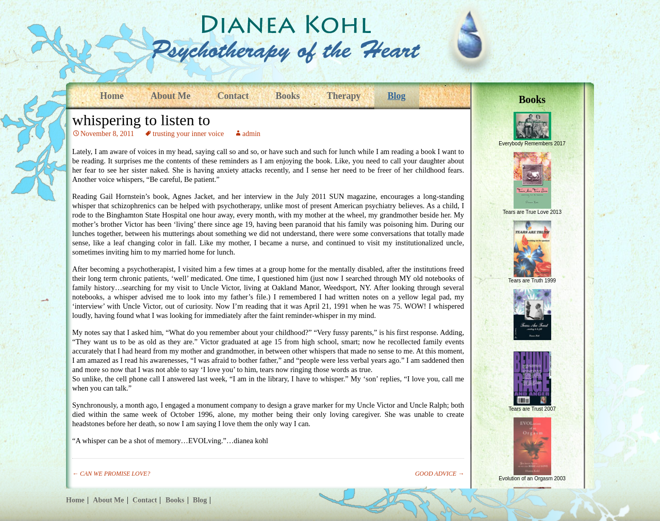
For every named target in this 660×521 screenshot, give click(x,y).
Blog (397, 96)
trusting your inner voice (188, 134)
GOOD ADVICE (439, 473)
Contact (233, 96)
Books (287, 96)
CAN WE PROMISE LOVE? (111, 473)
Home (112, 96)
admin (251, 134)
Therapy (344, 96)
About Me (171, 96)
